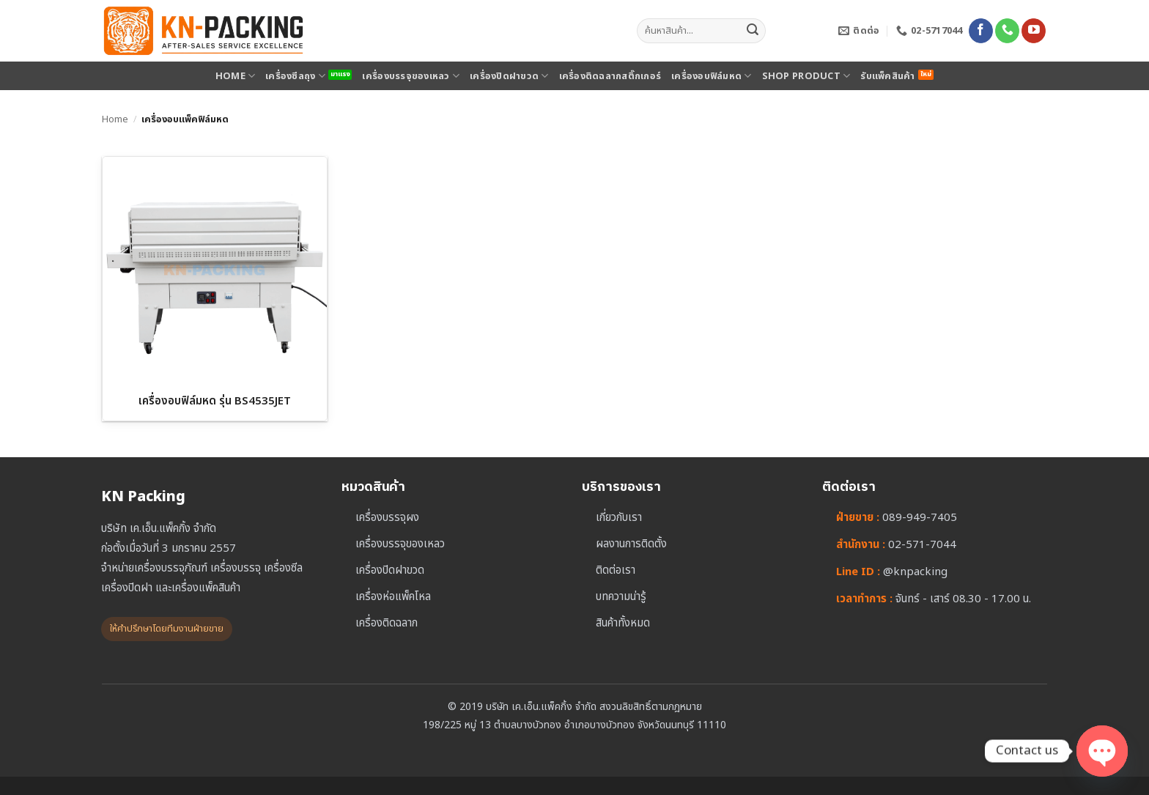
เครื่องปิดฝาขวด (509, 76)
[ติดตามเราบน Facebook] (981, 30)
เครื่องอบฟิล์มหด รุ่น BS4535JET (214, 401)
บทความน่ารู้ (621, 596)
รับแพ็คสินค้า (887, 76)
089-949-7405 (919, 517)
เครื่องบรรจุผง (387, 517)
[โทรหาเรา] (1007, 30)
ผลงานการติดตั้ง (631, 544)
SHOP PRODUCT (806, 76)
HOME (235, 76)
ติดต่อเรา (615, 570)
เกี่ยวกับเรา (619, 517)
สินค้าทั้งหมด (623, 623)
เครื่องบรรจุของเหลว (410, 76)
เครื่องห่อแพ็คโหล (393, 596)
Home (115, 119)
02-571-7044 (922, 544)
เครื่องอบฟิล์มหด (711, 76)
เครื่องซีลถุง (295, 76)
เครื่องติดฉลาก (386, 623)
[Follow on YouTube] (1033, 30)
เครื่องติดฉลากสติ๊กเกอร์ (610, 76)
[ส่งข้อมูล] (752, 30)
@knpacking (915, 571)
